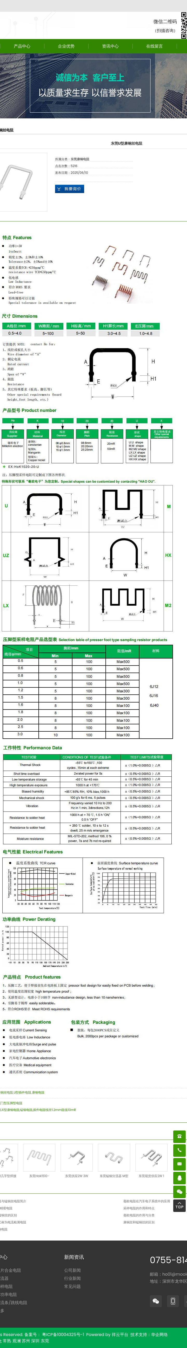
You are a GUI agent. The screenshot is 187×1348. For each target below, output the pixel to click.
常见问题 (72, 1286)
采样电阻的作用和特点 (139, 1208)
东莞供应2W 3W (76, 1176)
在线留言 (154, 46)
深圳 (35, 1341)
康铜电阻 (38, 1092)
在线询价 (69, 189)
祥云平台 (120, 1335)
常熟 (7, 1341)
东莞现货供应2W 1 (151, 1176)
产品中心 (22, 46)
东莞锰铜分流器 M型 (114, 1176)
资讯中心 (110, 46)
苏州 (26, 1341)
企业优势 (66, 46)
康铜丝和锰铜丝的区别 (139, 1222)
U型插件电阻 (22, 1092)
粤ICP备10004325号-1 (63, 1335)
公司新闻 (72, 1270)
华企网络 (159, 1335)
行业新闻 (72, 1278)
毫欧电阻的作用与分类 (139, 1215)
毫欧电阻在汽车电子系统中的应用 (146, 1201)
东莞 (45, 1341)
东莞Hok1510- (39, 1176)
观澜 (16, 1341)
